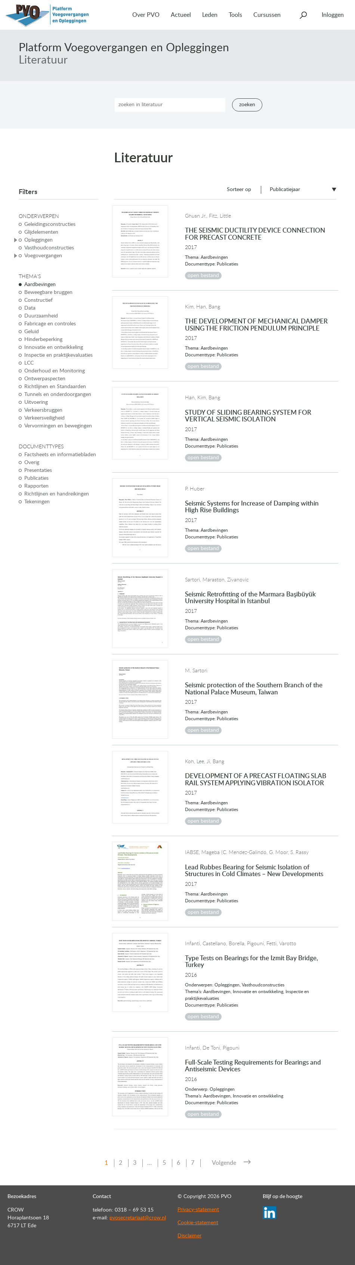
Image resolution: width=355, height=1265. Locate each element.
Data (30, 308)
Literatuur (43, 60)
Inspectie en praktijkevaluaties (58, 355)
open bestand (203, 275)
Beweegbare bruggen (48, 292)
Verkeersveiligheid (44, 418)
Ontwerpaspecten (44, 378)
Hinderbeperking (43, 339)
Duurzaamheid (41, 316)
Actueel (181, 15)
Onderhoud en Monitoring (54, 371)
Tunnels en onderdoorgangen (57, 394)
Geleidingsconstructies (49, 224)
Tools (235, 15)
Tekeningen (37, 501)
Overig (31, 462)
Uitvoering (36, 402)
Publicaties (36, 478)
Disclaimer (189, 1235)
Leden (209, 15)
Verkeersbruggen (43, 410)
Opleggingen (38, 240)
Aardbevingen (40, 284)
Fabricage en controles (50, 323)
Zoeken (247, 104)
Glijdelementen (41, 232)
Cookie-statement (198, 1222)
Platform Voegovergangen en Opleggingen (124, 47)
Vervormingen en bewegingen (58, 426)
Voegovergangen (43, 255)
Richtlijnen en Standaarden (55, 386)
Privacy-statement (198, 1209)
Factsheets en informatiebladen (60, 454)
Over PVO (146, 15)
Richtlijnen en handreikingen (56, 494)
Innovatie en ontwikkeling (53, 347)
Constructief (38, 300)
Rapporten (36, 486)
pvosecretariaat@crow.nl (137, 1218)
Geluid (31, 331)
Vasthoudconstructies (49, 248)
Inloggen (333, 15)
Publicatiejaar (285, 189)
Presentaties (38, 470)
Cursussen (267, 15)
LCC (29, 363)
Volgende (224, 1163)
